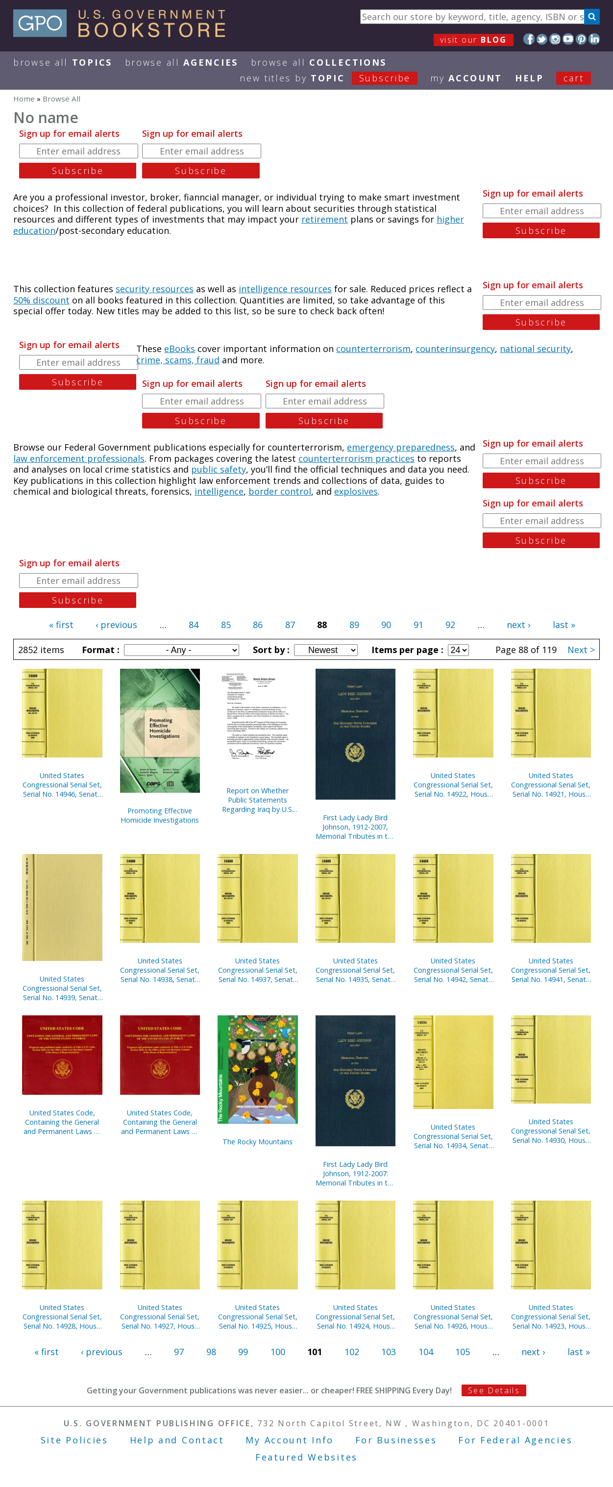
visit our (473, 39)
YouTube (568, 39)
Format (99, 649)
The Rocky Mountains (257, 1141)
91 (418, 624)
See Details (494, 1390)
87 (290, 624)
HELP (529, 78)
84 (193, 624)
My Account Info (289, 1440)
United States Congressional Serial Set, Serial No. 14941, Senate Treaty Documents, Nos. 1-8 (551, 970)
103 (388, 1352)
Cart (574, 78)
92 (450, 624)
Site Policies (74, 1440)
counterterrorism (373, 348)
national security (535, 348)
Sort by (270, 649)
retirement (324, 219)
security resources (155, 289)
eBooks (179, 348)
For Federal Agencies (515, 1440)
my (466, 78)
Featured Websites (306, 1457)
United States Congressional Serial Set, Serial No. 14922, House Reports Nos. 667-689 (453, 785)
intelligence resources (285, 289)
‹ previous (116, 624)
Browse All (62, 62)
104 (425, 1352)
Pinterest (581, 39)
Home (24, 98)
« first (61, 624)
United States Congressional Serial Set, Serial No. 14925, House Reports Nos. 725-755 (257, 1317)
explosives (356, 491)
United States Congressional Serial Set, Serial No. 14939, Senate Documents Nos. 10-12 (62, 988)
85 (226, 624)
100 (277, 1352)
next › (518, 624)
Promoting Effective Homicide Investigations (160, 815)
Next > (581, 649)
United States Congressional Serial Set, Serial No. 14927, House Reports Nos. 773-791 (159, 1317)
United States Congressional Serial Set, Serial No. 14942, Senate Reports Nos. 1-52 (453, 970)
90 (386, 624)
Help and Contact (177, 1440)
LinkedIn (594, 39)
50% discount (41, 300)
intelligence (219, 491)
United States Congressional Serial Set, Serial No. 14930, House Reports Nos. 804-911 (550, 1131)
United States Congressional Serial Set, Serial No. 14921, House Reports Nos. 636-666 (550, 785)
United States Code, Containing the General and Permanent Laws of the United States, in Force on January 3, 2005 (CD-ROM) (159, 1122)
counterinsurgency (455, 348)
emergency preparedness (401, 447)
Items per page (406, 649)
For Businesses (396, 1440)
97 (179, 1352)
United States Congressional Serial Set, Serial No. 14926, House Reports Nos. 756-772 (453, 1317)
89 (354, 624)
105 (462, 1352)
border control (279, 491)
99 (243, 1352)
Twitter (542, 39)
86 (258, 624)
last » (564, 624)
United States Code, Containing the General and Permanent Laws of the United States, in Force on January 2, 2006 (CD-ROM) (62, 1122)
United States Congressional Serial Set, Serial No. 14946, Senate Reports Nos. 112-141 (62, 785)
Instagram (555, 39)
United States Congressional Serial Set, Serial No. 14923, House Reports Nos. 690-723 (550, 1317)
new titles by (335, 78)
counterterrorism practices (356, 458)
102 (351, 1352)
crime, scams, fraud (178, 360)
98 (211, 1352)
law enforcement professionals (79, 458)
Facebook (529, 39)
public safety (218, 469)
